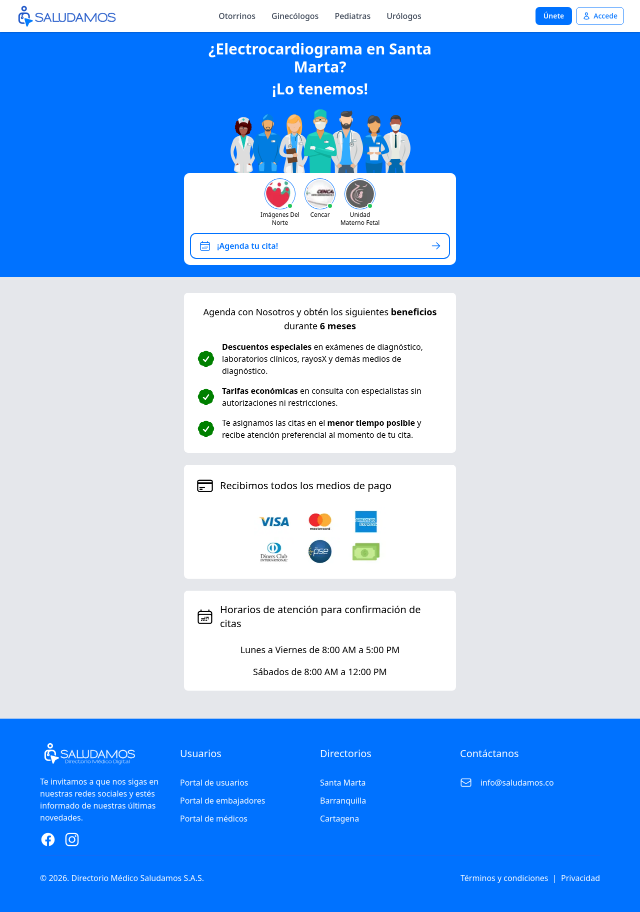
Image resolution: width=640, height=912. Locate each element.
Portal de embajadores (222, 800)
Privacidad (580, 878)
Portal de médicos (214, 818)
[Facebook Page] (48, 840)
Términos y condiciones (504, 878)
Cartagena (339, 818)
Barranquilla (343, 800)
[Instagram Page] (72, 840)
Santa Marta (343, 782)
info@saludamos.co (517, 782)
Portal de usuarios (214, 782)
